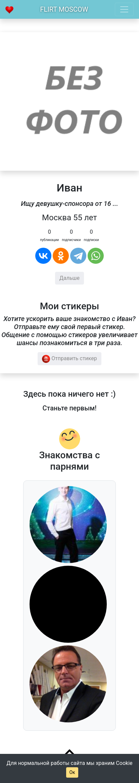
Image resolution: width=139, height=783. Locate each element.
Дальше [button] (69, 278)
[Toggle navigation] (124, 9)
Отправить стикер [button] (69, 359)
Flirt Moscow (64, 9)
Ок (72, 772)
